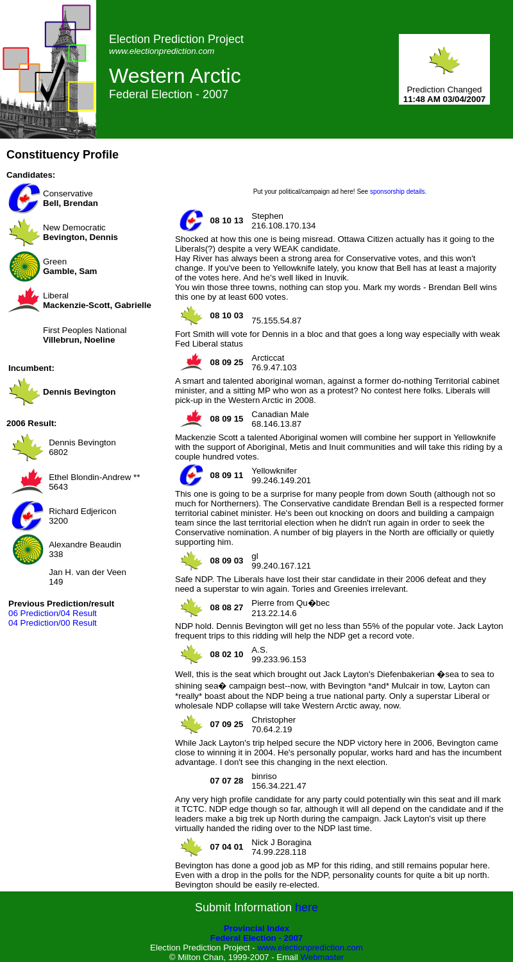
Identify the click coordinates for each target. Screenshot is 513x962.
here (306, 907)
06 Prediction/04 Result (52, 613)
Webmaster (322, 957)
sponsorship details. (398, 191)
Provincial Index (256, 928)
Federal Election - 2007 (256, 938)
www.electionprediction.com (309, 947)
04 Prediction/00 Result (52, 623)
